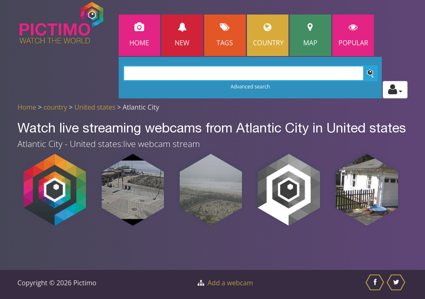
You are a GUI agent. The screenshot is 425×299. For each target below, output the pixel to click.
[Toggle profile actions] (395, 89)
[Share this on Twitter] (397, 284)
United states (94, 107)
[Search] (250, 73)
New (182, 35)
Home (139, 35)
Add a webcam (230, 282)
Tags (224, 35)
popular (354, 35)
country (55, 107)
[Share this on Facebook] (375, 284)
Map (310, 35)
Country (268, 35)
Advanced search (250, 86)
